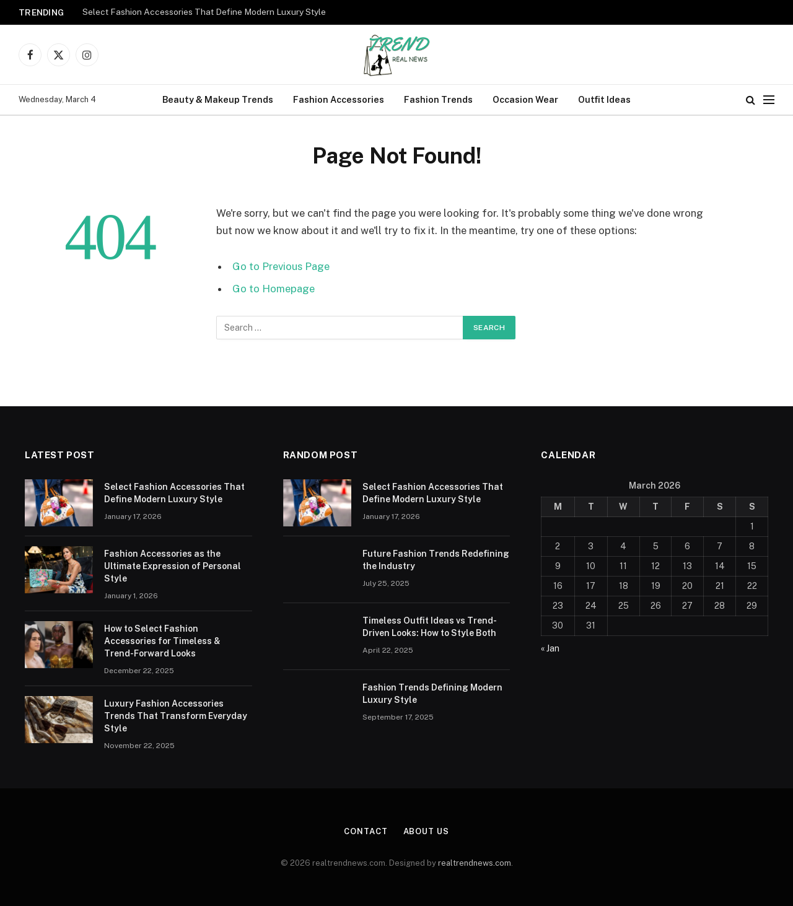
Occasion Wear (525, 99)
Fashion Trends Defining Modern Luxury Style (432, 693)
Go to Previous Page (281, 266)
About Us (426, 831)
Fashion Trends (438, 99)
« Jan (550, 648)
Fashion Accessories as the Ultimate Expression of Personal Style (172, 566)
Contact (365, 831)
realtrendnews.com (474, 863)
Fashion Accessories (338, 99)
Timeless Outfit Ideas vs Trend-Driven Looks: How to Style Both (429, 627)
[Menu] (768, 100)
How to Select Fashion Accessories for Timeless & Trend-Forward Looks (162, 641)
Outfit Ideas (604, 99)
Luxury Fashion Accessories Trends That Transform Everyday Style (175, 716)
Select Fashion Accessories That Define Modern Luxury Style (204, 12)
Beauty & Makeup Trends (217, 99)
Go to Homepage (273, 288)
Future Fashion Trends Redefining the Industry (435, 560)
